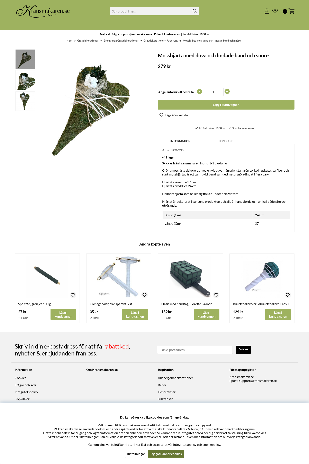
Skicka (244, 350)
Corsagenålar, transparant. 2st (111, 304)
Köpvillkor (22, 399)
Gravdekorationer (87, 40)
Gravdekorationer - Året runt (161, 40)
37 (257, 224)
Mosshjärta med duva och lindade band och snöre (212, 40)
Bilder (162, 385)
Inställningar (136, 454)
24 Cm (259, 215)
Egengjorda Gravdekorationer (120, 40)
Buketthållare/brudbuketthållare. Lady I (261, 304)
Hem (69, 40)
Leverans (226, 141)
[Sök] (154, 11)
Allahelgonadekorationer (175, 378)
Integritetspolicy (26, 392)
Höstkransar (166, 392)
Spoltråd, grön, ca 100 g (34, 304)
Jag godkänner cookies (166, 454)
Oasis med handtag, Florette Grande (186, 304)
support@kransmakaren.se (258, 381)
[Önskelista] (273, 11)
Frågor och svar (25, 385)
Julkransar (165, 399)
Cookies (20, 378)
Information (180, 141)
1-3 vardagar (218, 164)
